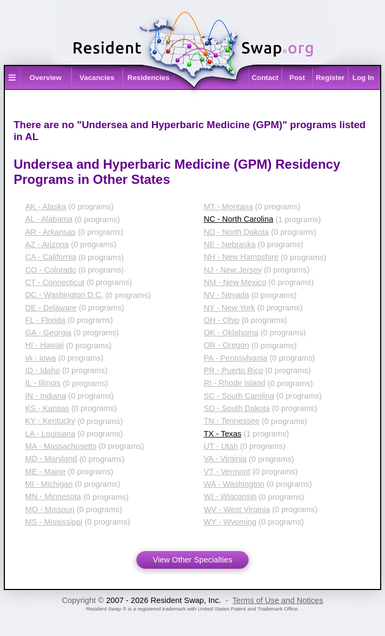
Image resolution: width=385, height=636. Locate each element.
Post (297, 78)
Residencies (149, 78)
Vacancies (96, 78)
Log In (363, 78)
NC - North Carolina (239, 219)
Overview (46, 78)
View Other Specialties (192, 559)
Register (330, 78)
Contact (264, 78)
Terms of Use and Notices (278, 600)
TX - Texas (223, 433)
